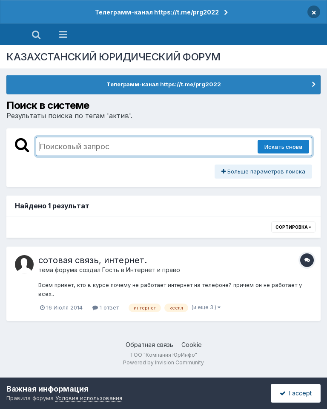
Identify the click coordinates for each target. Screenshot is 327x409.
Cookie (191, 344)
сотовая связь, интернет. (92, 260)
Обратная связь (149, 344)
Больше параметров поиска (263, 171)
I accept (296, 393)
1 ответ (105, 307)
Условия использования (88, 398)
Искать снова (283, 146)
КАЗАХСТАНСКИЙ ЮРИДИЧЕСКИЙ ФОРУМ (113, 57)
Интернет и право (153, 269)
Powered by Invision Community (163, 362)
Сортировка (293, 227)
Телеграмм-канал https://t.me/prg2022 (157, 12)
